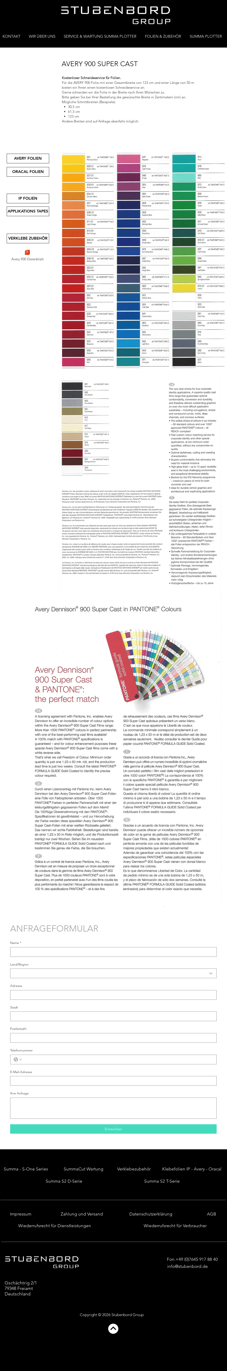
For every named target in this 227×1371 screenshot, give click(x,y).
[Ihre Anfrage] (113, 1108)
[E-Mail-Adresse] (112, 1080)
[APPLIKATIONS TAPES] (28, 211)
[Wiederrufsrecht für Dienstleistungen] (55, 1226)
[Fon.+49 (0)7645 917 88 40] (192, 1259)
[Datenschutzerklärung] (150, 1214)
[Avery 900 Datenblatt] (27, 255)
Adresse (16, 986)
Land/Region (19, 964)
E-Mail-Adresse (21, 1072)
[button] (164, 34)
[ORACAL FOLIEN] (28, 172)
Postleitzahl (18, 1029)
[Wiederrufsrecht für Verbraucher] (175, 1226)
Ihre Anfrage (19, 1093)
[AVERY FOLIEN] (28, 158)
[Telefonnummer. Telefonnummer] (118, 1059)
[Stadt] (112, 1016)
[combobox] (113, 973)
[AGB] (211, 1214)
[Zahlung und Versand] (81, 1214)
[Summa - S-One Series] (25, 1169)
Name (15, 943)
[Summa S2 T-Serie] (162, 1181)
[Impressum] (20, 1214)
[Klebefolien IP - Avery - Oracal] (192, 1169)
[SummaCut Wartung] (83, 1169)
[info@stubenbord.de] (187, 1266)
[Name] (112, 952)
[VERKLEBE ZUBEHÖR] (28, 238)
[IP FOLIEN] (28, 198)
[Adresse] (112, 995)
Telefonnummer (21, 1050)
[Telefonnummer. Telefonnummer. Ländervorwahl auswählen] (17, 1059)
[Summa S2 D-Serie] (64, 1181)
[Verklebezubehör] (133, 1169)
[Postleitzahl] (112, 1037)
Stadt (14, 1007)
